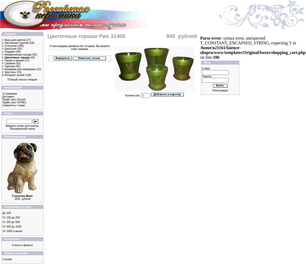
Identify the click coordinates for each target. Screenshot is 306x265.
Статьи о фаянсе (22, 245)
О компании (9, 93)
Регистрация (220, 90)
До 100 (6, 213)
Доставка (8, 96)
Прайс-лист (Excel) (14, 99)
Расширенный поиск (22, 128)
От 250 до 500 (11, 222)
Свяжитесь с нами (13, 105)
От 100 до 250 (11, 217)
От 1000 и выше (12, 231)
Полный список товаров (22, 79)
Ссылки (7, 259)
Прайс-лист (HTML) (14, 102)
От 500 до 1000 (11, 226)
